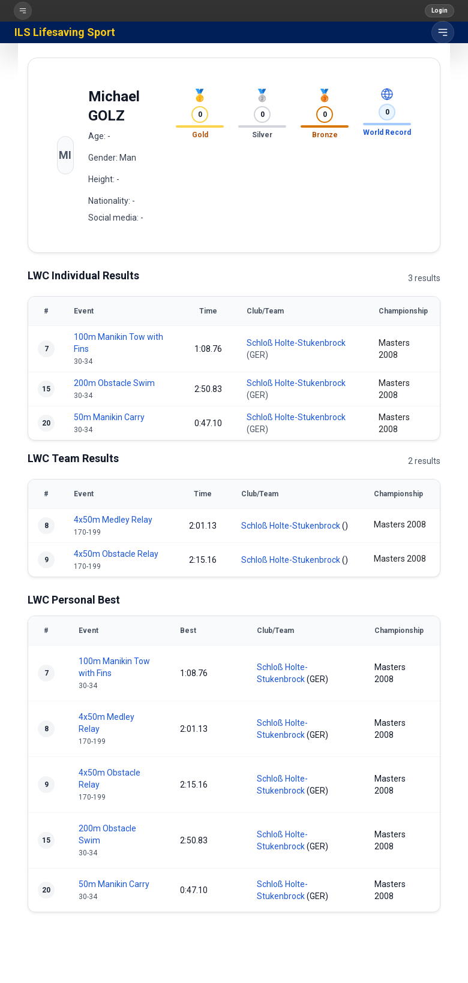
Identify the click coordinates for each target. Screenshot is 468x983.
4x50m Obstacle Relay (116, 554)
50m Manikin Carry (109, 417)
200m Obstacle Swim (114, 383)
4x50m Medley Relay (113, 519)
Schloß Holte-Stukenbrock (296, 343)
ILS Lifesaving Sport (64, 32)
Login (439, 10)
